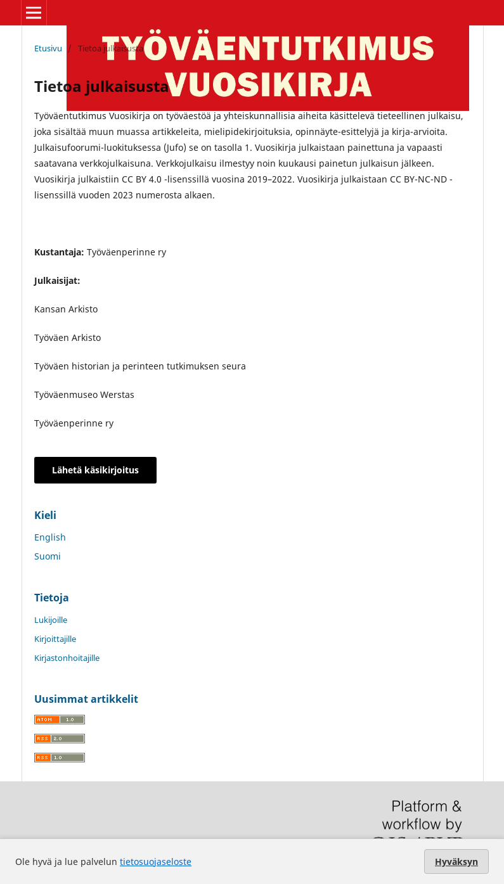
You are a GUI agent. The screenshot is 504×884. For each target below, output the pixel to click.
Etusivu (48, 48)
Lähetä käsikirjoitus (95, 470)
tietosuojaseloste (155, 861)
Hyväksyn (456, 861)
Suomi (47, 556)
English (50, 537)
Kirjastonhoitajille (67, 657)
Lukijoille (50, 619)
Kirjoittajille (55, 638)
